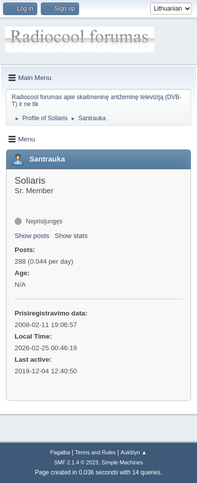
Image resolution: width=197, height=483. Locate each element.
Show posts (32, 235)
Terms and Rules (95, 452)
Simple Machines (122, 462)
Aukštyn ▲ (134, 452)
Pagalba (60, 452)
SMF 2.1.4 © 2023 (76, 462)
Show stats (71, 235)
